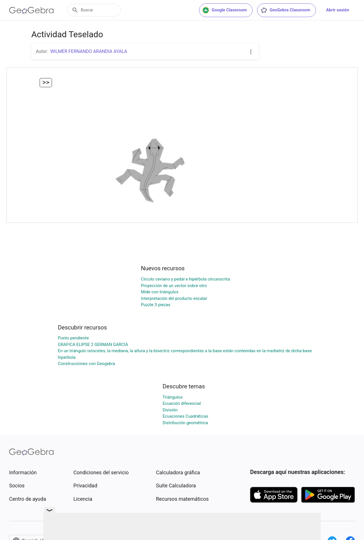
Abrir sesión (337, 10)
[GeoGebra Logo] (31, 10)
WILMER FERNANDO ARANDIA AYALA (88, 51)
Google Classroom (224, 10)
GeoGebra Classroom (285, 10)
